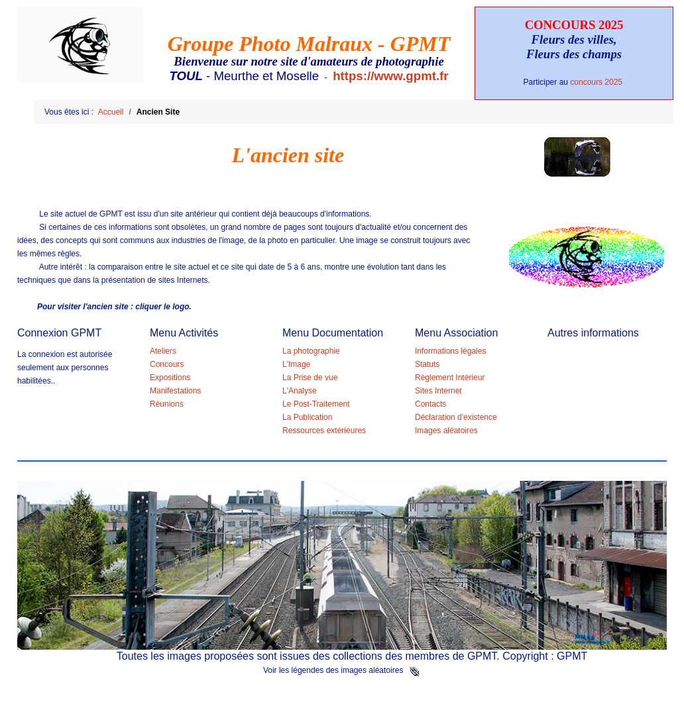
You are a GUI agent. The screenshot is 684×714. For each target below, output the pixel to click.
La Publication (307, 417)
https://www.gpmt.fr (390, 76)
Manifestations (175, 390)
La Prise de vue (309, 377)
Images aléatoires (446, 430)
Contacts (430, 404)
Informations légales (450, 351)
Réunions (167, 404)
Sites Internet (438, 390)
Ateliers (163, 351)
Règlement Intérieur (449, 377)
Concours (167, 364)
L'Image (296, 364)
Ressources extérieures (324, 430)
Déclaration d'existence (456, 417)
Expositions (170, 377)
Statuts (427, 364)
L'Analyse (299, 390)
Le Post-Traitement (316, 404)
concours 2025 (597, 82)
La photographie (311, 351)
